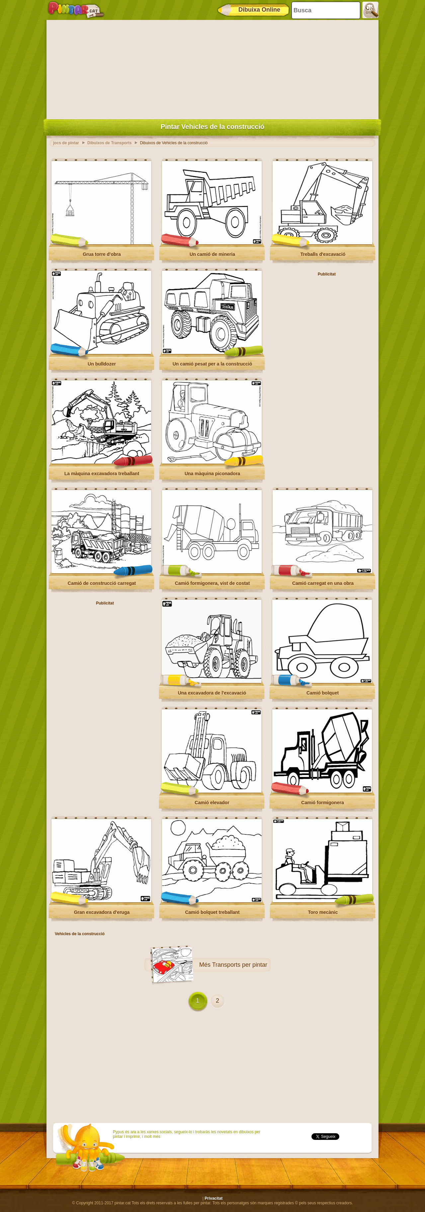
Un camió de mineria (212, 254)
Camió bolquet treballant (212, 912)
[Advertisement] (212, 68)
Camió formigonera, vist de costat (212, 583)
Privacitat (213, 1198)
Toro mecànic (323, 912)
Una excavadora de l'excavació (212, 693)
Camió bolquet (322, 693)
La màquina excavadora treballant (101, 473)
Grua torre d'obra (102, 254)
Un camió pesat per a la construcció (212, 364)
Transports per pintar (239, 964)
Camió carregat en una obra (323, 583)
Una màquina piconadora (212, 473)
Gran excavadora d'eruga (102, 912)
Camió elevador (212, 802)
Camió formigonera (322, 802)
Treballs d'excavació (323, 254)
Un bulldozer (102, 364)
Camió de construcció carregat (102, 583)
